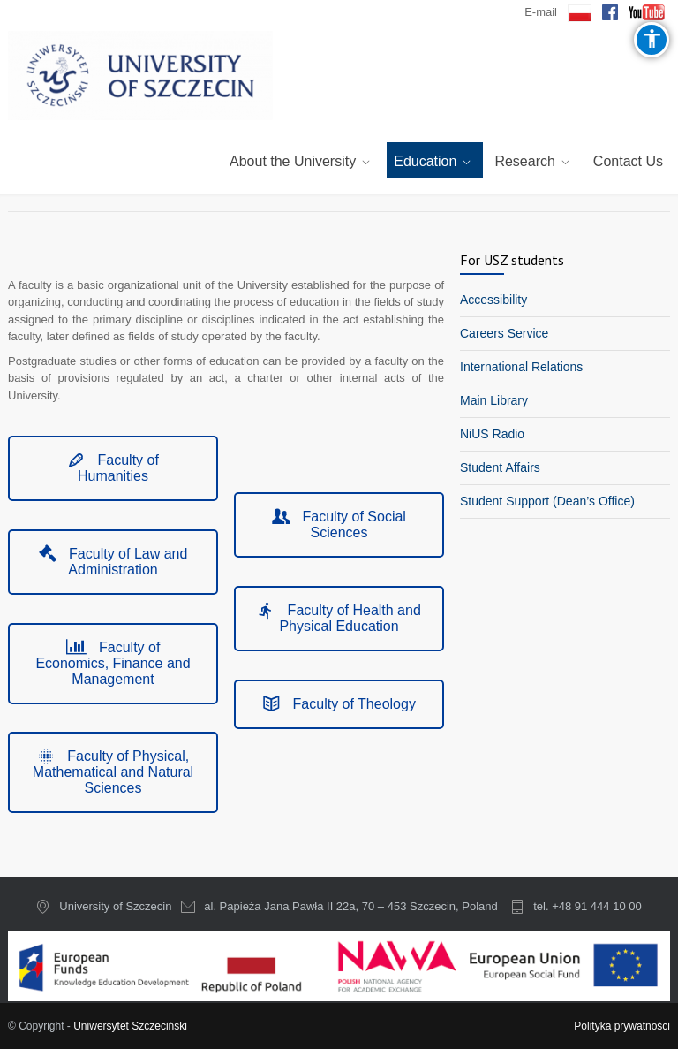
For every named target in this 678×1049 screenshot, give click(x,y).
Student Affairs (500, 467)
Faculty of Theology (339, 703)
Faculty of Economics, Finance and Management (112, 663)
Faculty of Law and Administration (113, 561)
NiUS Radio (492, 434)
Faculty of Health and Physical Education (339, 618)
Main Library (494, 400)
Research (524, 161)
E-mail (540, 12)
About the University (293, 161)
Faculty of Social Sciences (339, 524)
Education (425, 161)
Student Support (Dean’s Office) (547, 501)
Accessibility (493, 300)
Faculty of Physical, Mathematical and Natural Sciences (113, 772)
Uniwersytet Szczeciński (130, 1026)
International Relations (521, 367)
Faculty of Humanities (113, 467)
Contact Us (628, 161)
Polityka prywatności (622, 1026)
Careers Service (504, 333)
